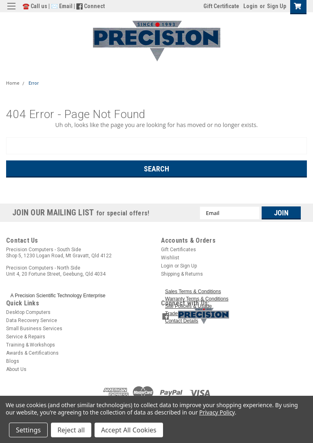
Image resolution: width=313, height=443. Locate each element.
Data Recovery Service (31, 320)
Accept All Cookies (128, 429)
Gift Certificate (221, 6)
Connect (94, 6)
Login (250, 6)
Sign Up (276, 6)
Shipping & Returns (182, 274)
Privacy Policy (217, 412)
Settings (28, 429)
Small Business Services (34, 328)
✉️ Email (62, 6)
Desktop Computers (28, 312)
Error (34, 83)
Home (13, 83)
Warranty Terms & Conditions (196, 299)
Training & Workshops (30, 345)
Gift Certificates (178, 249)
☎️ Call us (35, 6)
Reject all (71, 429)
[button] (240, 315)
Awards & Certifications (32, 353)
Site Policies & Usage (188, 306)
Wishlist (170, 258)
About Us (16, 369)
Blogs (12, 361)
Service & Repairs (25, 337)
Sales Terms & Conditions (193, 291)
